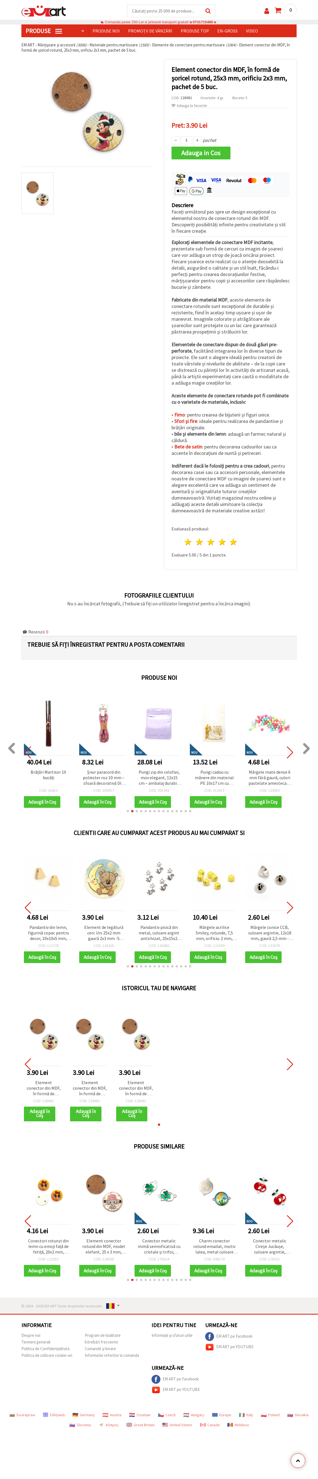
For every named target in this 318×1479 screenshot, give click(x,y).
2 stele (199, 542)
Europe (221, 1415)
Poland (270, 1414)
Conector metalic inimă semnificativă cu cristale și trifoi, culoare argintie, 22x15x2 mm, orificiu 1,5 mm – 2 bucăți (159, 1246)
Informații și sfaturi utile (172, 1335)
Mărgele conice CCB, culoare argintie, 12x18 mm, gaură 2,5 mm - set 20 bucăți (269, 933)
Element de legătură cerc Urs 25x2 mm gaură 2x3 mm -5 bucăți (103, 933)
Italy (246, 1414)
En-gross (227, 31)
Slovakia (298, 1414)
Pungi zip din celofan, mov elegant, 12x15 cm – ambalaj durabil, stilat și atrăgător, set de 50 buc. (182, 778)
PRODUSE (44, 31)
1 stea (188, 542)
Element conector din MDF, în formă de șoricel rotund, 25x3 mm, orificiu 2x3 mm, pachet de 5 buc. (44, 1088)
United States (177, 1425)
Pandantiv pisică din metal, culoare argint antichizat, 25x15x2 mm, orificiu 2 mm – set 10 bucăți (159, 933)
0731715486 (203, 22)
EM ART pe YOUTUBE (229, 1347)
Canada (210, 1425)
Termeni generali (35, 1342)
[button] (128, 811)
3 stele (211, 542)
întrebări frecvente (101, 1342)
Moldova (238, 1425)
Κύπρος (109, 1425)
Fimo (179, 415)
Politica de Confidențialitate (45, 1348)
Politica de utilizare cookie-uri (46, 1355)
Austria (112, 1414)
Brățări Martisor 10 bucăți (72, 774)
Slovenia (80, 1424)
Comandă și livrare (100, 1348)
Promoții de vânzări (150, 31)
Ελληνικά (54, 1415)
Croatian (139, 1414)
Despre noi (30, 1335)
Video (252, 31)
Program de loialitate (103, 1335)
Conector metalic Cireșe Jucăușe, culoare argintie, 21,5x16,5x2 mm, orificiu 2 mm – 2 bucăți (269, 1246)
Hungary (193, 1414)
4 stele (222, 542)
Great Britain (140, 1425)
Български (22, 1415)
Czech (167, 1414)
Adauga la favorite (189, 106)
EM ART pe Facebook (228, 1336)
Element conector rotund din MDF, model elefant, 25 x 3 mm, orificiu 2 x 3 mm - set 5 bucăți (103, 1246)
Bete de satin (188, 446)
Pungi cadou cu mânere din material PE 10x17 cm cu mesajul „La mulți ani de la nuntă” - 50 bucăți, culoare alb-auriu (238, 778)
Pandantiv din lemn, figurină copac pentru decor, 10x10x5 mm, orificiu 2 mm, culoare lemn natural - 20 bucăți (48, 933)
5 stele (233, 542)
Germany (84, 1414)
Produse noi (106, 31)
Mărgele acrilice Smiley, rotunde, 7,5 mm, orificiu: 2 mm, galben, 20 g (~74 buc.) (214, 933)
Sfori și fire (185, 421)
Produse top (195, 31)
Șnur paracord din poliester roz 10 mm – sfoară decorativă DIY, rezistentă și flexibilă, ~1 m (127, 778)
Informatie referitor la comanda (112, 1355)
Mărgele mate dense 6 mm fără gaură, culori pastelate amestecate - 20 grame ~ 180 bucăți (293, 778)
